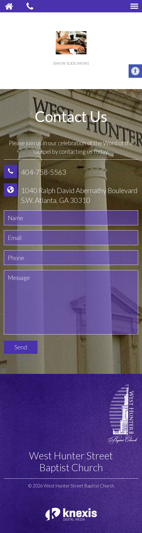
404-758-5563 (43, 172)
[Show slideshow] (71, 63)
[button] (135, 71)
